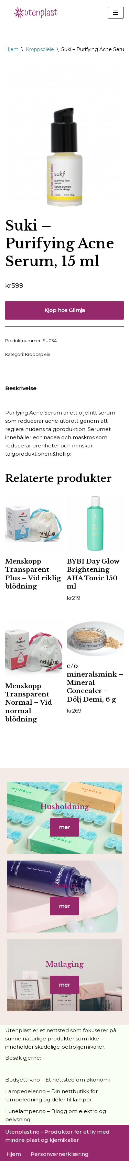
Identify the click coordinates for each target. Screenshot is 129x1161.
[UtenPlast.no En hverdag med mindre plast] (38, 12)
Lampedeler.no (25, 1091)
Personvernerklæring (60, 1154)
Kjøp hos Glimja (64, 310)
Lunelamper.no (25, 1111)
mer (64, 827)
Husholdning (64, 807)
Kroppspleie (40, 49)
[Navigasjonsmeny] (116, 12)
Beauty (64, 885)
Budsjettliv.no (22, 1079)
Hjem (12, 49)
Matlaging (65, 964)
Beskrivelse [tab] (20, 388)
